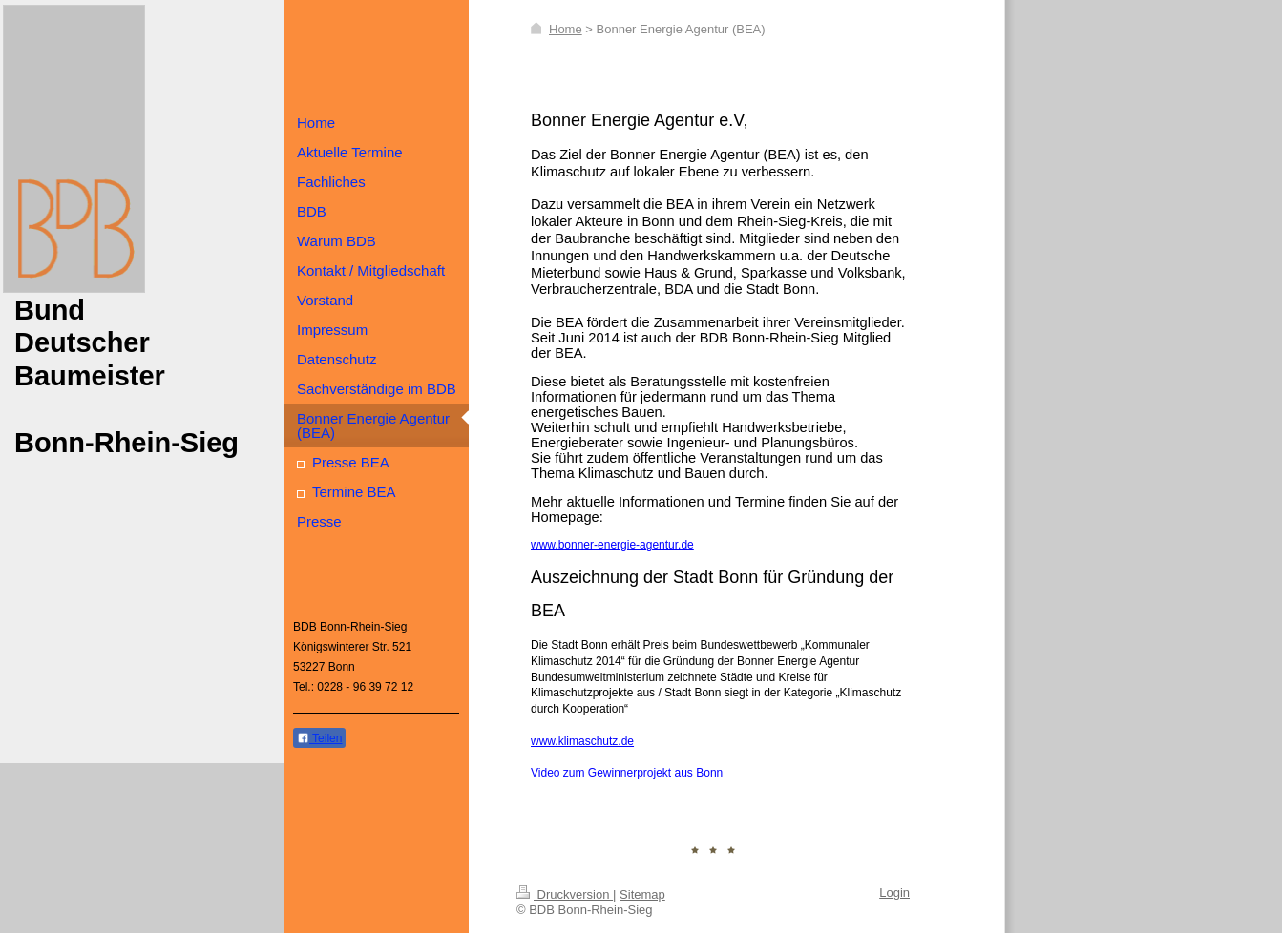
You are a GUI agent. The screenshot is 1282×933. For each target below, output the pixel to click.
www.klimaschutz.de (582, 741)
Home (565, 29)
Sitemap (642, 894)
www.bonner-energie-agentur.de (612, 544)
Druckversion (564, 894)
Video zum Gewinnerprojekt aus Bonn (627, 772)
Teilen (319, 738)
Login (894, 892)
